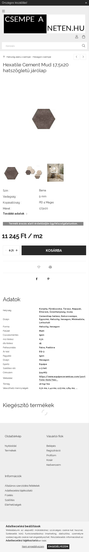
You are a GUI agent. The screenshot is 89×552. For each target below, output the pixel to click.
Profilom (51, 455)
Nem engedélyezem (33, 546)
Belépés (51, 445)
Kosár (49, 460)
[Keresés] (44, 45)
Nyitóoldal (11, 445)
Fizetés (9, 495)
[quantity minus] (6, 250)
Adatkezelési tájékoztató (18, 490)
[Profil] (76, 36)
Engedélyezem (58, 546)
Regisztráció (53, 450)
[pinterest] (48, 279)
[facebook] (37, 279)
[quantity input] (11, 250)
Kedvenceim (53, 464)
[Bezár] (86, 3)
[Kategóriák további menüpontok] (3, 11)
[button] (39, 267)
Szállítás (9, 500)
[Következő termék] (83, 57)
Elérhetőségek (13, 504)
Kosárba (54, 250)
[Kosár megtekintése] (83, 36)
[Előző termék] (76, 57)
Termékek (10, 450)
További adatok (13, 213)
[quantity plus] (16, 250)
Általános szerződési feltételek (22, 485)
